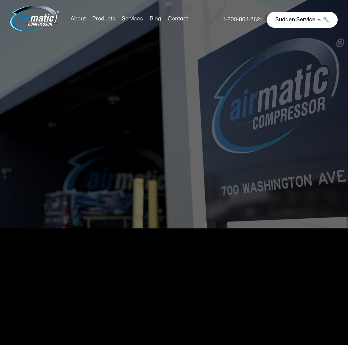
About (78, 18)
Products (103, 18)
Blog (155, 18)
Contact (178, 18)
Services (132, 18)
